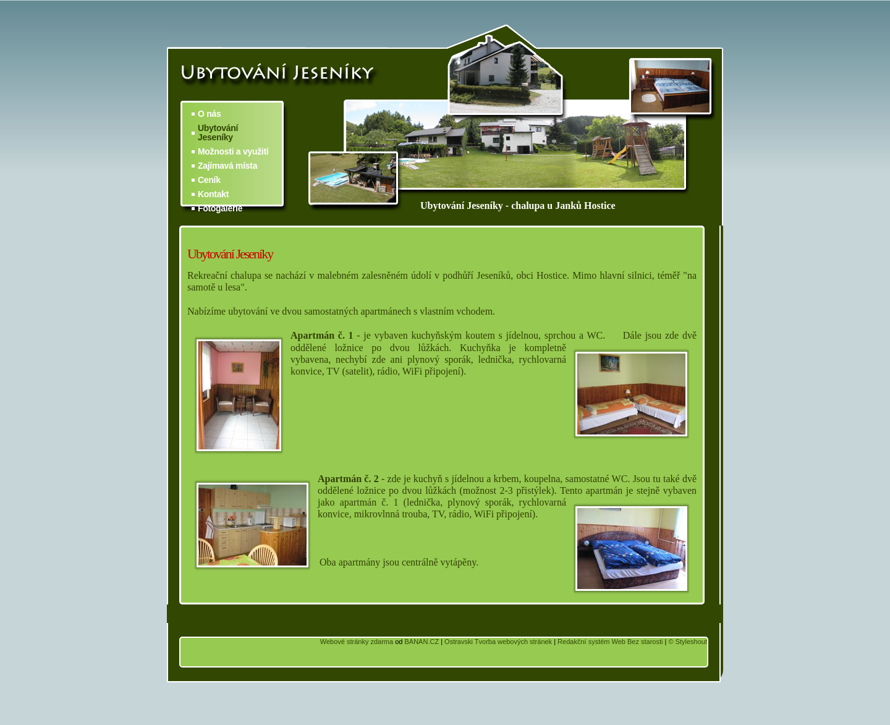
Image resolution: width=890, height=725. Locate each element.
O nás (209, 114)
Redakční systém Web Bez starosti (610, 641)
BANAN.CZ (421, 641)
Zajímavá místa (227, 166)
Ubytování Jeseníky (218, 133)
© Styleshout (687, 641)
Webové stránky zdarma (356, 641)
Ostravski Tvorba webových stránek (498, 641)
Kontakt (213, 194)
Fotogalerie (220, 208)
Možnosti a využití (233, 151)
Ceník (209, 180)
